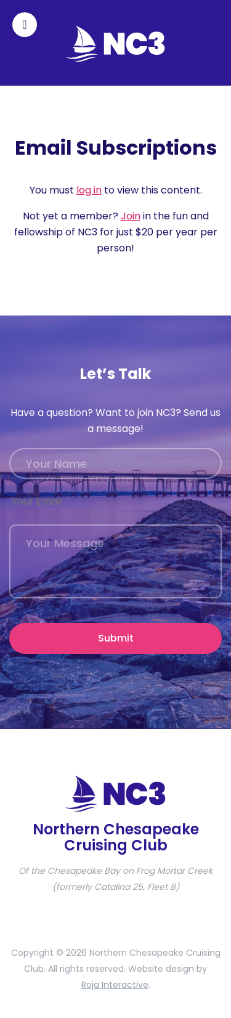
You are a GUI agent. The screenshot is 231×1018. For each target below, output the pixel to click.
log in (89, 190)
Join (130, 216)
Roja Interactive (114, 985)
